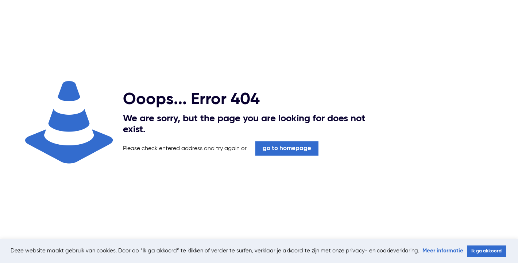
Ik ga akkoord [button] (486, 251)
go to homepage (287, 148)
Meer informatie (442, 251)
